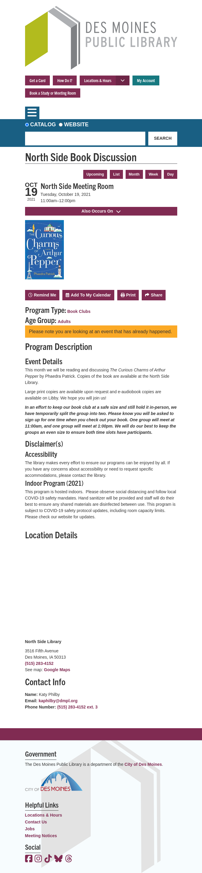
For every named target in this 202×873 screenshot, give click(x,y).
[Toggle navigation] (32, 113)
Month (134, 174)
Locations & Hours (97, 80)
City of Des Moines (143, 764)
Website (76, 124)
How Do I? (64, 80)
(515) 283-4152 (39, 663)
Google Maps (57, 669)
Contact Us (36, 822)
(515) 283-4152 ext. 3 (77, 707)
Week (153, 174)
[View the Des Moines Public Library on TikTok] (48, 859)
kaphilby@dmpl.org (57, 700)
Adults (64, 321)
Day (170, 174)
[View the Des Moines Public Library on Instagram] (38, 859)
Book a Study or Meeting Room (53, 93)
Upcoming (95, 174)
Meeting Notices (41, 835)
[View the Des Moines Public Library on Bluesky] (58, 859)
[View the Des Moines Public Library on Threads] (69, 859)
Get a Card (37, 80)
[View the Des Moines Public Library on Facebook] (29, 859)
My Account (146, 80)
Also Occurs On (101, 211)
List (116, 174)
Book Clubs (78, 311)
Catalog (43, 124)
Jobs (30, 828)
